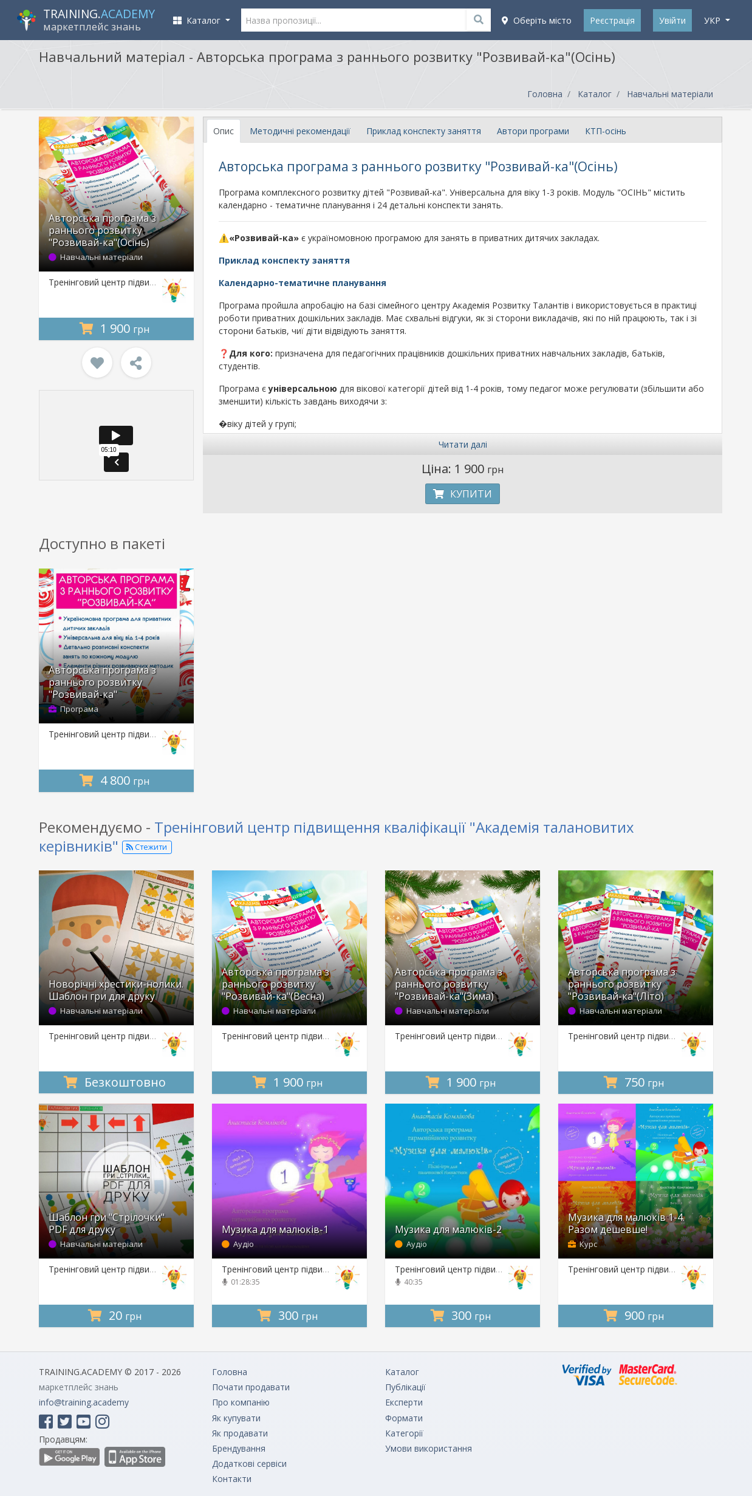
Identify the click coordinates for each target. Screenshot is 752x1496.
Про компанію (241, 1402)
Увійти (672, 20)
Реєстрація (612, 20)
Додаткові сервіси (249, 1463)
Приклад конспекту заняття (284, 260)
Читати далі (463, 444)
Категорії (404, 1433)
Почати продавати (251, 1387)
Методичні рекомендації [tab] (300, 131)
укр (713, 20)
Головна (544, 94)
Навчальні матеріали (670, 94)
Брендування (238, 1448)
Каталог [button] (198, 20)
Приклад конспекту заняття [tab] (423, 131)
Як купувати (236, 1418)
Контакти (231, 1478)
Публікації (405, 1387)
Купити (462, 493)
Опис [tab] (223, 131)
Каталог (595, 94)
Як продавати (240, 1433)
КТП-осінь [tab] (605, 131)
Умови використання (428, 1448)
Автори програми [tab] (533, 131)
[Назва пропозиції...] (366, 20)
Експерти (404, 1402)
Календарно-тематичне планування (302, 283)
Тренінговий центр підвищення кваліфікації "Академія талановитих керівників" (336, 836)
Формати (404, 1418)
